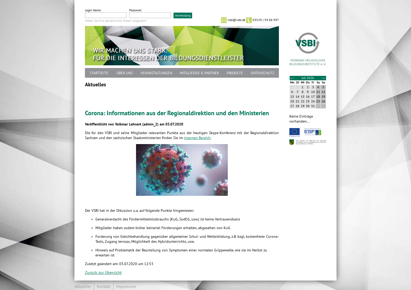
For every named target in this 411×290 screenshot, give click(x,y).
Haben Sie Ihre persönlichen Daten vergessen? (116, 21)
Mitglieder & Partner (199, 73)
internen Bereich (197, 138)
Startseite (99, 73)
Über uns (124, 73)
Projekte (235, 73)
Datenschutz (262, 73)
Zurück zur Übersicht (103, 272)
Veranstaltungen (156, 73)
